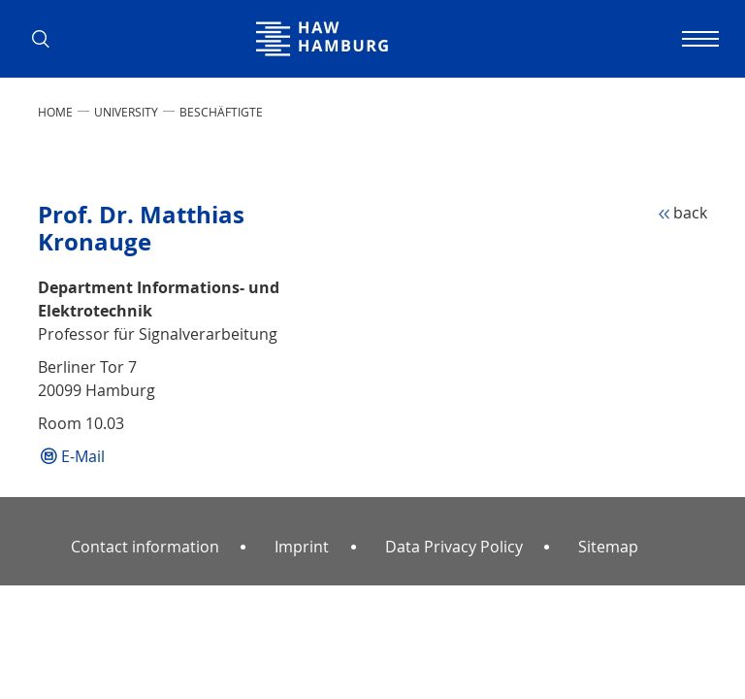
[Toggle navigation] (697, 39)
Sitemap (608, 546)
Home (55, 111)
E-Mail (83, 456)
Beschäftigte (221, 111)
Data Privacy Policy (454, 546)
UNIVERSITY (126, 111)
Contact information (145, 546)
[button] (47, 39)
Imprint (302, 546)
